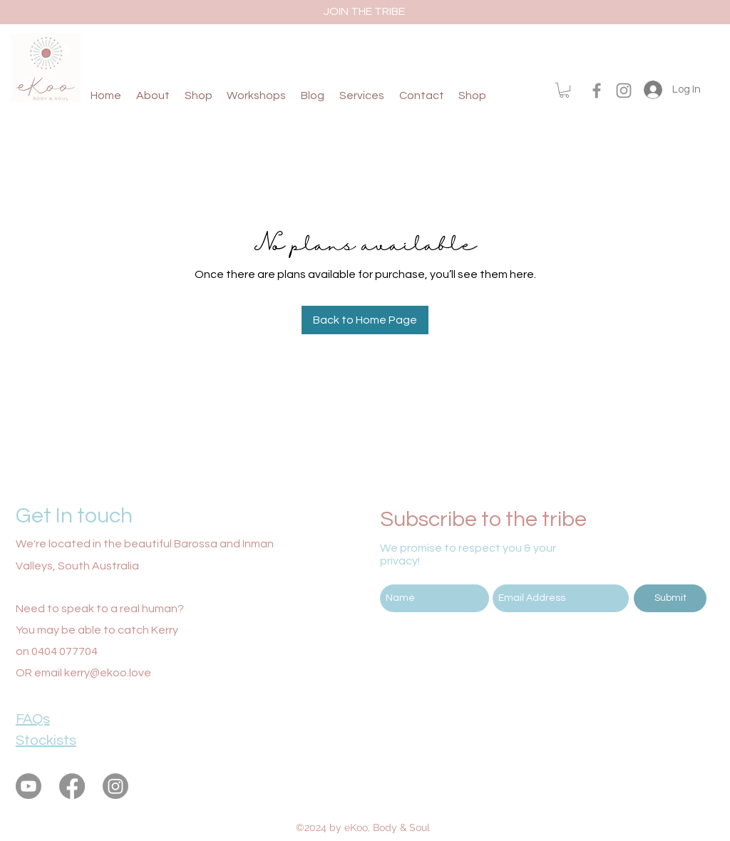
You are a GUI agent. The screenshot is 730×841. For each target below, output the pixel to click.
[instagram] (624, 90)
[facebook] (597, 90)
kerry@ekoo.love (107, 673)
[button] (564, 90)
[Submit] (670, 598)
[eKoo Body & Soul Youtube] (28, 786)
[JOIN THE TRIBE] (364, 12)
